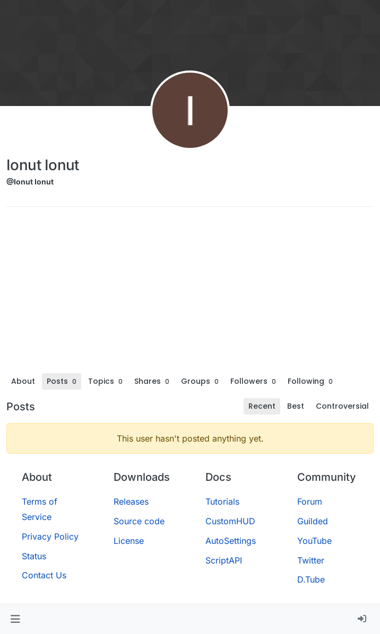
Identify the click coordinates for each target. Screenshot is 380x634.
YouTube (314, 540)
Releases (131, 501)
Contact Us (44, 575)
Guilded (312, 521)
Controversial (342, 406)
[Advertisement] (190, 293)
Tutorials (222, 501)
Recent (261, 406)
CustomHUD (230, 521)
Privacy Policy (50, 536)
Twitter (310, 560)
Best (295, 406)
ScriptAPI (223, 560)
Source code (139, 521)
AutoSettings (230, 540)
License (129, 540)
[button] (15, 619)
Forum (309, 501)
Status (34, 556)
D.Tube (311, 579)
